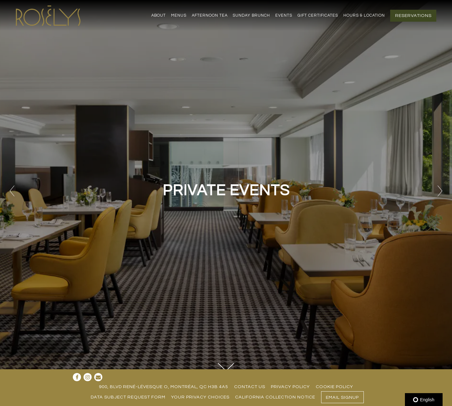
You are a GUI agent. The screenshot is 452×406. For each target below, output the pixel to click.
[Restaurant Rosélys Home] (49, 15)
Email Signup (342, 397)
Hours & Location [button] (364, 16)
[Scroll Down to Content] (226, 367)
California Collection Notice (275, 397)
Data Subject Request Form (128, 397)
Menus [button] (178, 16)
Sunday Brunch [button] (251, 16)
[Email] (98, 377)
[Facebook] (77, 377)
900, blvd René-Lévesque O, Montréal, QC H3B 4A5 (163, 386)
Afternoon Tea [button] (210, 16)
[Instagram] (87, 377)
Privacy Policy (290, 386)
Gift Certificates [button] (318, 16)
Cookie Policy (334, 386)
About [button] (158, 16)
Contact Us (249, 386)
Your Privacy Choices (200, 397)
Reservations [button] (413, 15)
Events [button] (283, 16)
